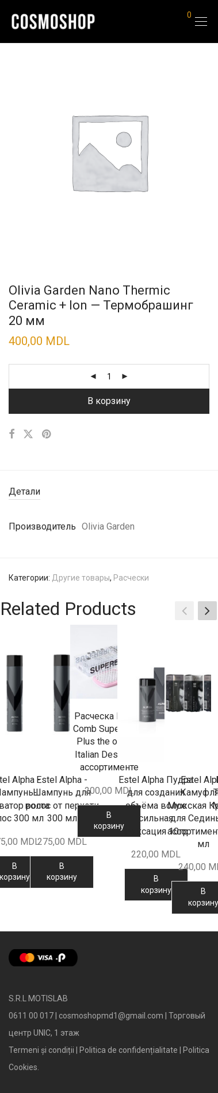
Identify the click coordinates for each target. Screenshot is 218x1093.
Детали (24, 491)
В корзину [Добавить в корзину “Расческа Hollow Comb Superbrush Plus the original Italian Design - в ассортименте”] (109, 820)
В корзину (109, 400)
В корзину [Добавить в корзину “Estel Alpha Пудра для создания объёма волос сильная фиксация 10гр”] (156, 884)
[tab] (109, 492)
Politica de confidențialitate (128, 1050)
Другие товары (81, 577)
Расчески (131, 577)
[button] (207, 610)
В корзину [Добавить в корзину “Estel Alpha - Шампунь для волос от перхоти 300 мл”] (62, 871)
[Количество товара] (109, 377)
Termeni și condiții (41, 1050)
